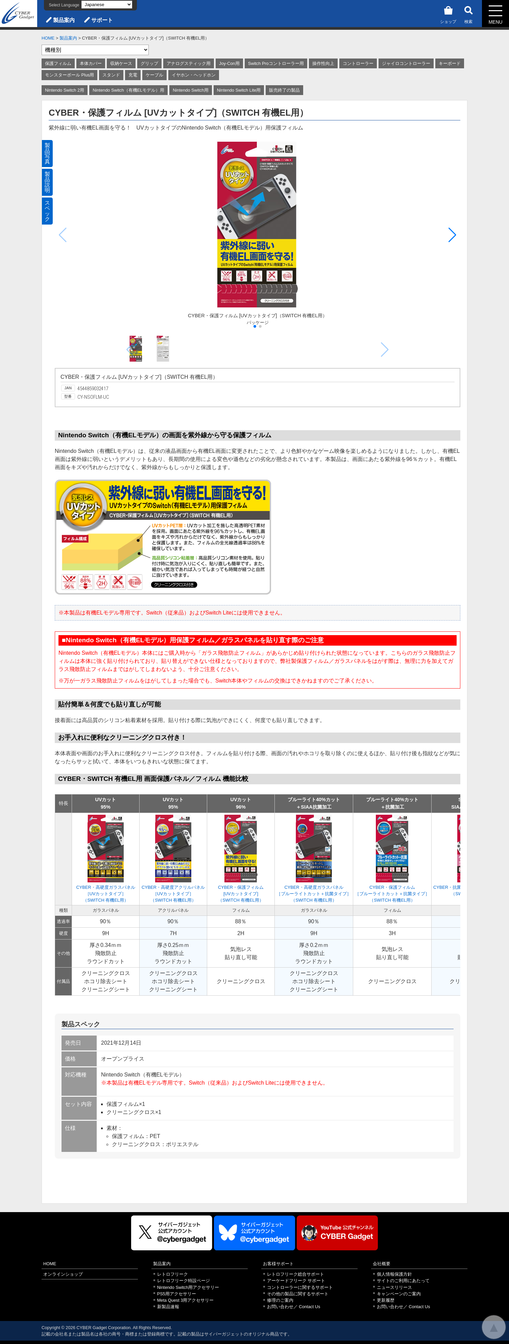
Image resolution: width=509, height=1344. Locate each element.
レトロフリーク (172, 1274)
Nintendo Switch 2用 (64, 90)
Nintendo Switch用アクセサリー (188, 1287)
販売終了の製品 (284, 90)
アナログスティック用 (189, 63)
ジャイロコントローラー (406, 63)
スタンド (111, 74)
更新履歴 (385, 1300)
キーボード (450, 63)
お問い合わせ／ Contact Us (293, 1306)
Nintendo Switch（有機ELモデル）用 (128, 90)
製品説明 (47, 182)
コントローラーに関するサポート (300, 1287)
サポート (102, 20)
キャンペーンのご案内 (399, 1293)
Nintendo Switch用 (190, 90)
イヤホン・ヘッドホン (194, 74)
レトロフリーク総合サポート (295, 1274)
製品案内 (64, 20)
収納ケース (121, 63)
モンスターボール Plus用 (69, 74)
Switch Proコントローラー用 (276, 63)
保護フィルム (58, 63)
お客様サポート (278, 1263)
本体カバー (91, 63)
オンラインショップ (63, 1274)
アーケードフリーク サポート (296, 1280)
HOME (48, 38)
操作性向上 (323, 63)
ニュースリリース (394, 1287)
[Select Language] (106, 4)
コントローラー (358, 63)
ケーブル (154, 74)
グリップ (149, 63)
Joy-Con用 (229, 63)
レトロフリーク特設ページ (183, 1280)
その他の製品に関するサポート (298, 1293)
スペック (47, 211)
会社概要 (381, 1263)
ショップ (448, 13)
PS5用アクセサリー (176, 1293)
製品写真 (47, 153)
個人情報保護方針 (394, 1274)
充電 (132, 74)
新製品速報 (168, 1306)
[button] (452, 235)
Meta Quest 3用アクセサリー (185, 1300)
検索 (468, 13)
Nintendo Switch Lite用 (239, 90)
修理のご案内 (280, 1300)
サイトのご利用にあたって (403, 1280)
